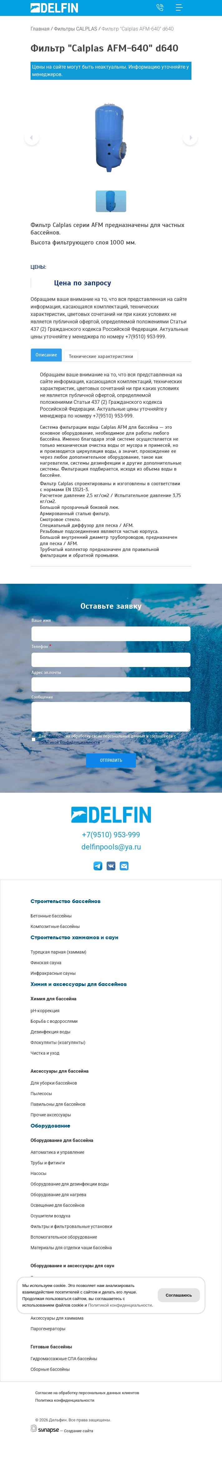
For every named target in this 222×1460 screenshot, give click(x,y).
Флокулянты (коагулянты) (58, 1042)
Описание (46, 355)
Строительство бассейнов (65, 901)
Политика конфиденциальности (64, 1400)
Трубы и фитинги (48, 1162)
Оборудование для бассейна (62, 1140)
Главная (40, 29)
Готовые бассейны (51, 1347)
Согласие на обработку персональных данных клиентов (87, 1392)
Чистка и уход (45, 1053)
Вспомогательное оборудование (64, 1237)
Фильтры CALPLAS (75, 29)
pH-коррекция (45, 1010)
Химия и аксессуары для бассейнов (79, 984)
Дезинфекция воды (50, 1031)
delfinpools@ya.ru (111, 847)
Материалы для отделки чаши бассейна (71, 1247)
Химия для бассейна (53, 999)
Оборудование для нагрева (58, 1194)
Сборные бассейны (50, 1369)
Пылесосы (41, 1093)
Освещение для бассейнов (57, 1205)
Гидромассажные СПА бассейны (64, 1358)
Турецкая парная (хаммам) (58, 952)
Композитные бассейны (55, 926)
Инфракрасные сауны (53, 973)
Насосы (38, 1173)
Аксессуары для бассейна (60, 1071)
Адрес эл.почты (46, 672)
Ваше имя (41, 620)
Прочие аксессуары (51, 1114)
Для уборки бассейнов (54, 1082)
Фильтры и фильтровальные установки (71, 1226)
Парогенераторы (48, 1328)
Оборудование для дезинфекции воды (70, 1184)
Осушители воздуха (50, 1215)
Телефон (39, 646)
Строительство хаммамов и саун (74, 937)
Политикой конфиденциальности (69, 742)
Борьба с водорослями (54, 1021)
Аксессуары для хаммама (57, 1318)
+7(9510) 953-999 (111, 834)
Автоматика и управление (57, 1152)
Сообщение (42, 697)
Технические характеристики (101, 356)
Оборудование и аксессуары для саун (72, 1266)
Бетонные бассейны (51, 915)
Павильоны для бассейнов (58, 1104)
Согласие (56, 736)
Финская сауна (46, 962)
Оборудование (50, 1125)
